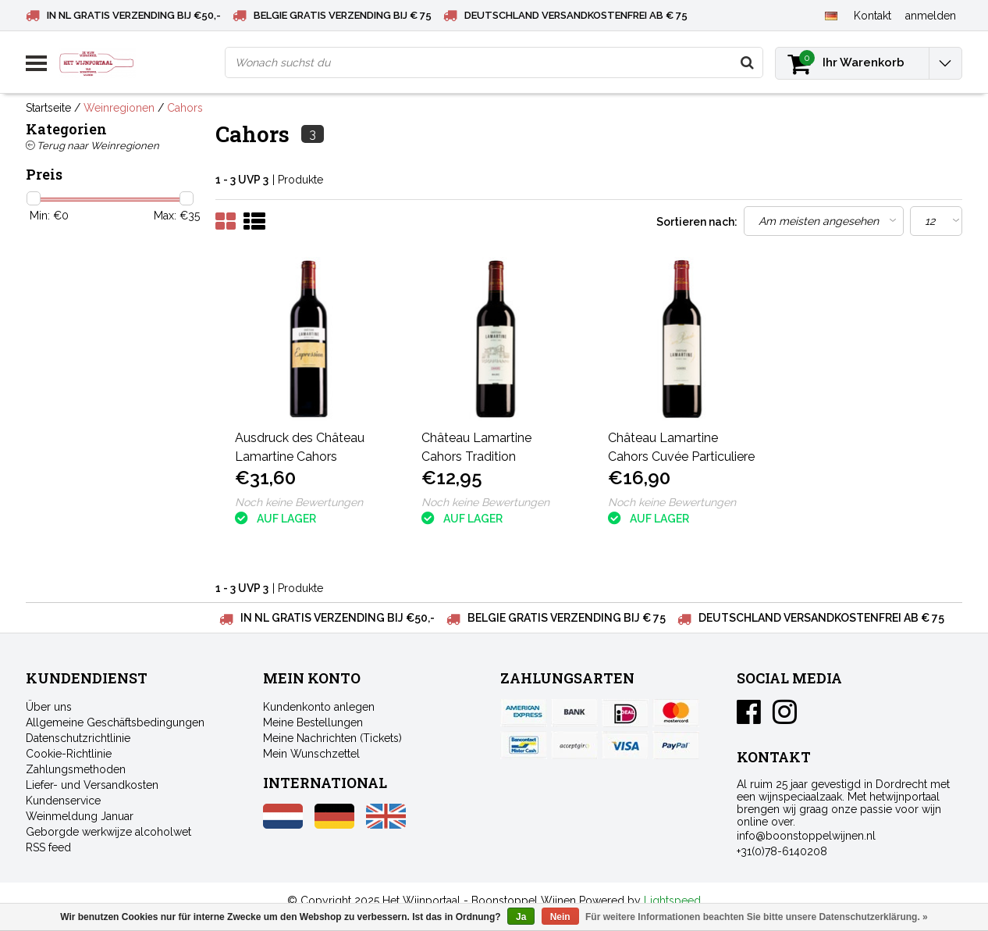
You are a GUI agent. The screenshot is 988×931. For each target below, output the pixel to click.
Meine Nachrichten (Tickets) (332, 738)
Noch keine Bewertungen (299, 502)
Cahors (185, 108)
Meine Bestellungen (313, 722)
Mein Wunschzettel (311, 753)
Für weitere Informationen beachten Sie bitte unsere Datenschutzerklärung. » (756, 916)
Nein (560, 916)
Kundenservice (63, 800)
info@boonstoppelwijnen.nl (806, 835)
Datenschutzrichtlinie (78, 738)
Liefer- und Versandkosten (92, 785)
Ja (521, 916)
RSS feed (48, 847)
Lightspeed (672, 900)
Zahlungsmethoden (76, 769)
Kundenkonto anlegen (319, 707)
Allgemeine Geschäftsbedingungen (115, 722)
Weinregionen (119, 108)
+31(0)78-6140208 (782, 851)
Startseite (48, 108)
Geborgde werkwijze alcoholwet (108, 832)
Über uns (49, 707)
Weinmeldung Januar (79, 816)
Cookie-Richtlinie (69, 753)
